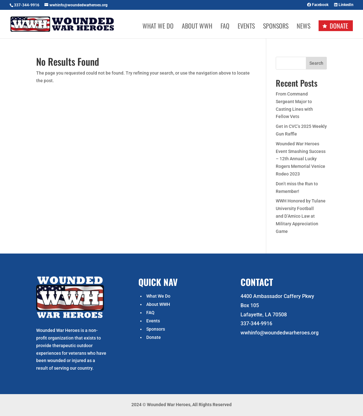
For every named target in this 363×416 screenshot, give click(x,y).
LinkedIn (343, 5)
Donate (339, 25)
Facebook (317, 5)
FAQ (225, 26)
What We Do (158, 26)
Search (316, 63)
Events (246, 26)
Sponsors (275, 26)
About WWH (197, 26)
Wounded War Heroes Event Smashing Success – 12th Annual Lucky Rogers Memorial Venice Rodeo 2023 (301, 158)
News (303, 26)
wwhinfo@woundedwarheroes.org (280, 333)
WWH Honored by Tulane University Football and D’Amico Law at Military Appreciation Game (301, 216)
